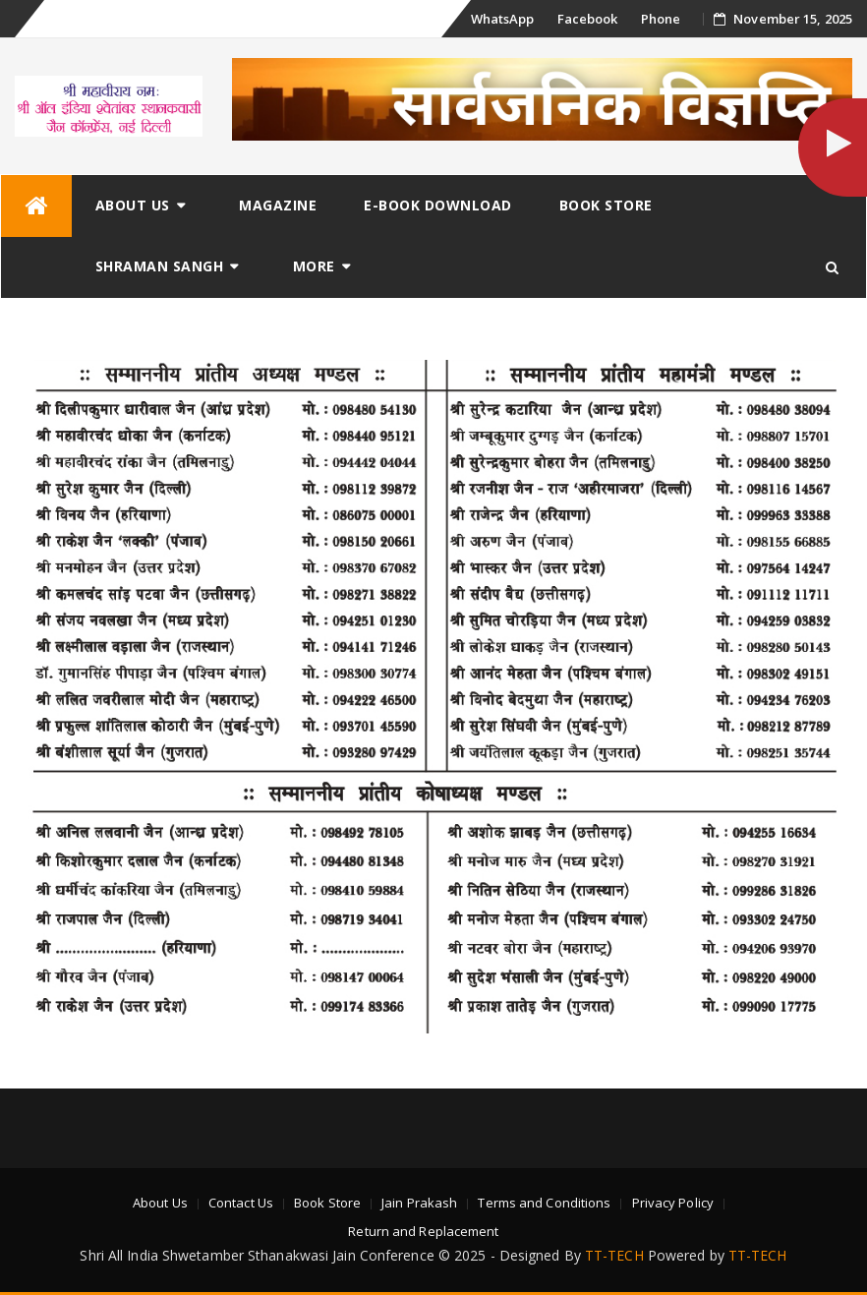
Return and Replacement (423, 1231)
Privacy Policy (673, 1202)
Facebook (587, 19)
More (314, 266)
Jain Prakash (419, 1202)
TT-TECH (614, 1255)
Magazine (278, 205)
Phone (661, 19)
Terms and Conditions (544, 1202)
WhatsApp (503, 19)
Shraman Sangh (159, 266)
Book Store (606, 205)
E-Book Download (438, 205)
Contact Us (240, 1202)
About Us (132, 205)
